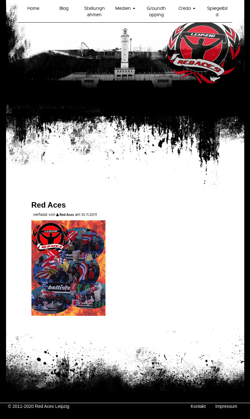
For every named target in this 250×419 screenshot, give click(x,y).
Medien (125, 8)
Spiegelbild (217, 11)
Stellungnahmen (94, 11)
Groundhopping (156, 11)
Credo (187, 8)
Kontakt (198, 406)
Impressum (226, 406)
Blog (64, 8)
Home (33, 8)
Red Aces (67, 215)
